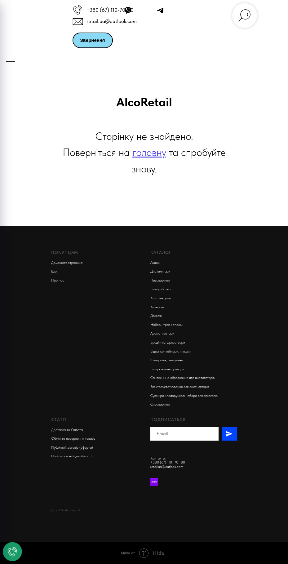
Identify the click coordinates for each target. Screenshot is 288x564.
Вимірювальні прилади (167, 369)
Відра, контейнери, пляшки (170, 351)
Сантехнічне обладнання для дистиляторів (182, 377)
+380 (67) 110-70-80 (110, 10)
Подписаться (168, 419)
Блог (54, 271)
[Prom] (154, 482)
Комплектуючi (160, 298)
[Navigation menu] (10, 62)
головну (149, 152)
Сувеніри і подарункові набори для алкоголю (184, 395)
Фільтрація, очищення (166, 360)
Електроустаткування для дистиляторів (179, 386)
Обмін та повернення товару (73, 438)
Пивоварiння (160, 280)
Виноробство (160, 289)
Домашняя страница (66, 262)
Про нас (57, 280)
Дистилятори (160, 271)
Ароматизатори (162, 333)
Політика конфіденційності (71, 456)
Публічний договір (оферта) (72, 447)
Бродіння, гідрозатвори (167, 342)
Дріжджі (156, 315)
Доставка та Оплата (67, 430)
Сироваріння (160, 404)
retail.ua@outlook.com (111, 21)
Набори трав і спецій (166, 324)
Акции (155, 262)
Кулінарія (157, 307)
